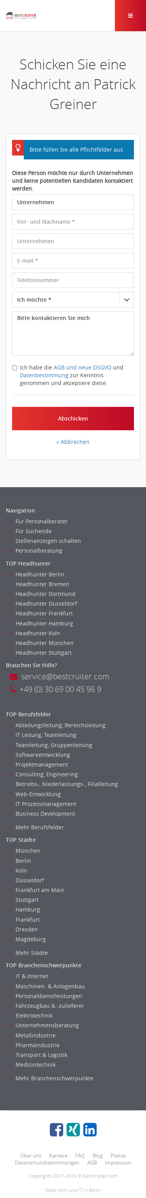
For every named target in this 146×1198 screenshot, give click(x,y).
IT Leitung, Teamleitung (43, 735)
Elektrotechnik (31, 1015)
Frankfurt (25, 919)
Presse (118, 1155)
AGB (92, 1162)
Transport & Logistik (38, 1054)
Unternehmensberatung (44, 1025)
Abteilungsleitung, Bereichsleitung (58, 725)
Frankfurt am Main (37, 890)
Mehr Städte (29, 952)
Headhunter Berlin (37, 574)
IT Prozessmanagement (43, 804)
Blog (98, 1155)
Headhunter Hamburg (41, 623)
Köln (18, 870)
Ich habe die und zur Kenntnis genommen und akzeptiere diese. (67, 375)
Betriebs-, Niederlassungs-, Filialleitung (64, 784)
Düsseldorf (27, 880)
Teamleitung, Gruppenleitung (51, 745)
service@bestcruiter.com (59, 676)
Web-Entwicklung (35, 794)
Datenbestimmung (44, 375)
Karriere (58, 1155)
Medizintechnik (33, 1064)
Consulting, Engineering (44, 774)
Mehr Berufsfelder (37, 827)
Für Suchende (31, 531)
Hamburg (25, 909)
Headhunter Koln (35, 633)
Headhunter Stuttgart (41, 652)
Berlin (20, 860)
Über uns (30, 1155)
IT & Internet (29, 976)
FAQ (80, 1155)
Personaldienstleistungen (46, 996)
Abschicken (73, 418)
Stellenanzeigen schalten (45, 540)
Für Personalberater (39, 521)
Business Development (42, 813)
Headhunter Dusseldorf (43, 603)
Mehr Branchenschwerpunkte (51, 1078)
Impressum (118, 1162)
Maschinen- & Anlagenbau (47, 986)
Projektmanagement (39, 764)
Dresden (24, 929)
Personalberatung (36, 550)
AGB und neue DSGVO (82, 367)
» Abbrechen (73, 441)
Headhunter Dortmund (43, 593)
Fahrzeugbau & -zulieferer (47, 1005)
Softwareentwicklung (40, 754)
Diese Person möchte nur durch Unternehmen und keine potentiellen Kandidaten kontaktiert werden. (72, 180)
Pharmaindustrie (35, 1045)
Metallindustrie (33, 1035)
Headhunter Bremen (39, 584)
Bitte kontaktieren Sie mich (73, 333)
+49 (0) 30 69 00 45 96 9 (55, 689)
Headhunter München (42, 643)
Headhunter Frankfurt (41, 613)
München (25, 850)
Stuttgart (24, 899)
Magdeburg (28, 939)
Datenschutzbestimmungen (47, 1162)
